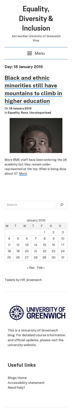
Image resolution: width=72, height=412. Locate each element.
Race (24, 112)
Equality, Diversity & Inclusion (36, 18)
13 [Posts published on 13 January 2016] (26, 245)
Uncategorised (40, 112)
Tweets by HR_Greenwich (23, 280)
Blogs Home (17, 378)
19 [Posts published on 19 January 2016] (18, 251)
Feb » (41, 268)
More (23, 173)
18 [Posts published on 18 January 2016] (9, 251)
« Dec (31, 268)
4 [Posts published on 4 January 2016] (9, 238)
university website (22, 345)
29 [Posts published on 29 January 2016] (44, 257)
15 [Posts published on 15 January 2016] (44, 245)
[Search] (61, 204)
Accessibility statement (26, 383)
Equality (14, 112)
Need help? (16, 387)
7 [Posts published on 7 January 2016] (36, 238)
